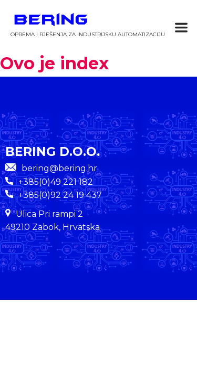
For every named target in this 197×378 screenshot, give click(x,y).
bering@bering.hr (51, 168)
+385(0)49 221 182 (55, 182)
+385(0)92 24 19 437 (60, 195)
